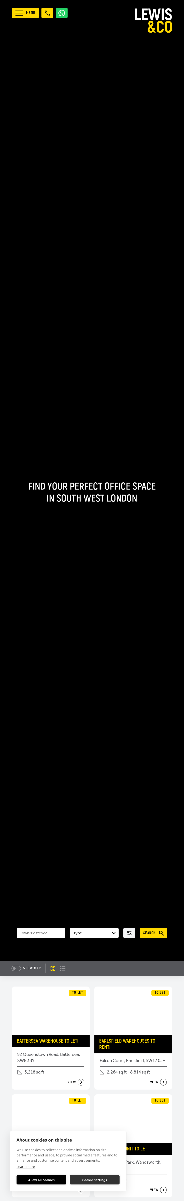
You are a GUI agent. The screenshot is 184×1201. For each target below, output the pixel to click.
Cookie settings (94, 1180)
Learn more (26, 1166)
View (76, 1082)
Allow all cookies (41, 1180)
